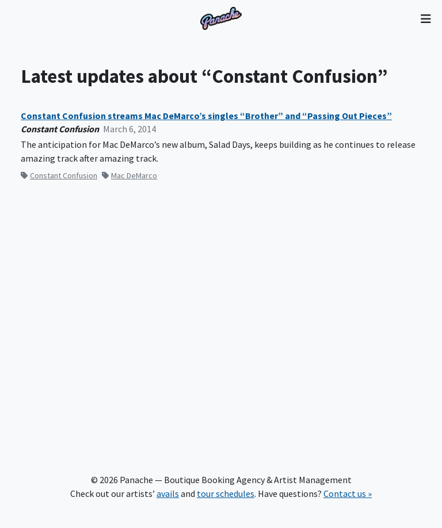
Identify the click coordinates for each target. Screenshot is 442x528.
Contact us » (347, 493)
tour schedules (225, 493)
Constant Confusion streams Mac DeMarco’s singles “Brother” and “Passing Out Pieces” (206, 115)
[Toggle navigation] (425, 18)
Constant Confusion (59, 175)
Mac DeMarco (129, 175)
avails (168, 493)
